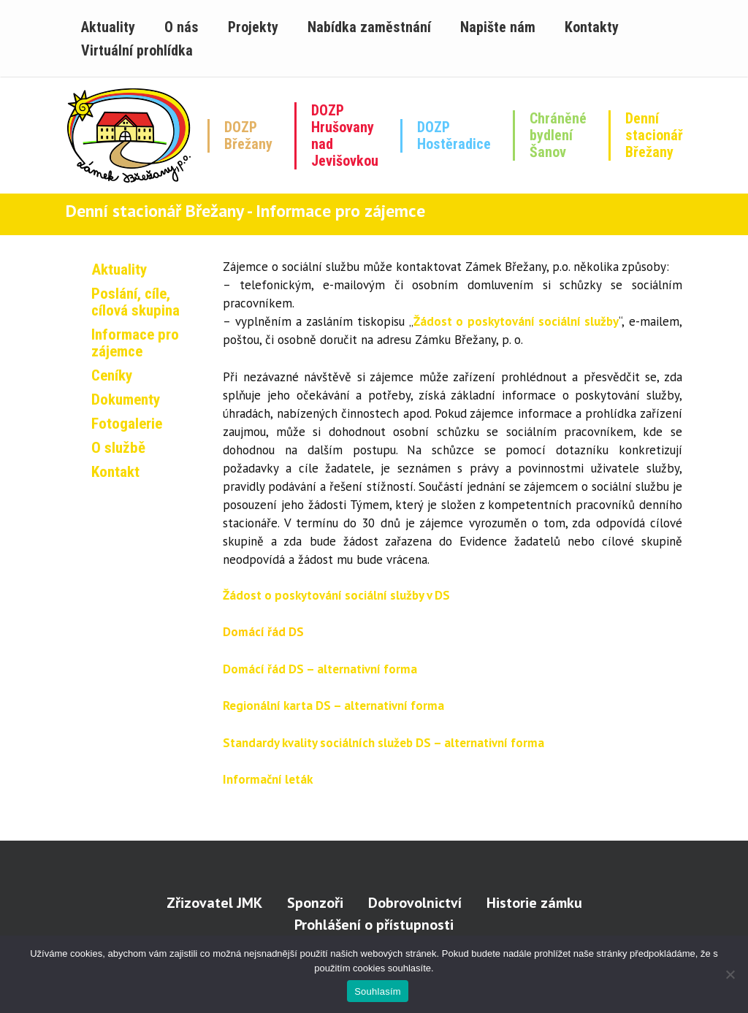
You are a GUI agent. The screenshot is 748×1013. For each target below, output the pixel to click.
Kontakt (115, 472)
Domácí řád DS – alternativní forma (320, 669)
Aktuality (119, 269)
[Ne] (729, 974)
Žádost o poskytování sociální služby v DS (336, 595)
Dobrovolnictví (415, 903)
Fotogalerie (126, 423)
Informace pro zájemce (135, 343)
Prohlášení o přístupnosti (374, 925)
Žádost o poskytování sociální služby (516, 321)
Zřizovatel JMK (214, 903)
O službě (118, 447)
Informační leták (268, 779)
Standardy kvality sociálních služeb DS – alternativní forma (383, 743)
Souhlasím (377, 991)
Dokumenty (125, 399)
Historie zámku (534, 903)
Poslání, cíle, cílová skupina (135, 302)
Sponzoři (315, 903)
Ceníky (111, 375)
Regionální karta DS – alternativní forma (333, 705)
